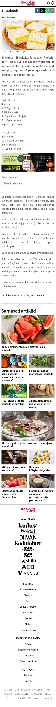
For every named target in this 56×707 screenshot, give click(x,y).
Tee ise (28, 618)
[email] (52, 10)
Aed (28, 600)
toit (32, 295)
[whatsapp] (47, 10)
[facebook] (37, 10)
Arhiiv (28, 643)
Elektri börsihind (28, 661)
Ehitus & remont (28, 606)
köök (26, 295)
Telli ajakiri (28, 655)
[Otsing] (48, 3)
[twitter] (42, 10)
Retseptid (28, 612)
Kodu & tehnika (28, 589)
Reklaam (28, 675)
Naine (28, 624)
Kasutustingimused (28, 649)
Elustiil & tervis (28, 629)
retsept (40, 295)
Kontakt (28, 681)
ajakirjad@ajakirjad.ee (24, 694)
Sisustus (28, 595)
